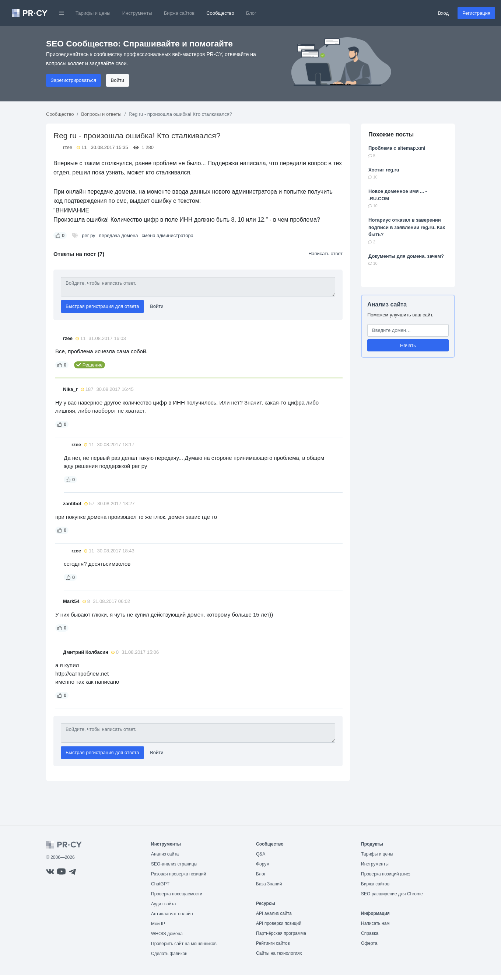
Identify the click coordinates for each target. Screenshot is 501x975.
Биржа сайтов (179, 13)
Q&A (260, 854)
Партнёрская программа (281, 933)
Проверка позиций (385, 874)
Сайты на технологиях (279, 953)
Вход (443, 13)
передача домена (118, 235)
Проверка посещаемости (176, 893)
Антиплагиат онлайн (172, 913)
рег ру (88, 235)
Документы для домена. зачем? (406, 256)
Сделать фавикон (169, 953)
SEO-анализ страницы (174, 864)
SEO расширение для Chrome (392, 893)
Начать (408, 345)
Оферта (369, 943)
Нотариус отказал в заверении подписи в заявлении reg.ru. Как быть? (406, 227)
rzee (67, 147)
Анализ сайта (387, 304)
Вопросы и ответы (101, 114)
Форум (262, 864)
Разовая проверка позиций (178, 874)
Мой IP (158, 923)
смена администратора (167, 235)
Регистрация (476, 13)
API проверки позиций (278, 923)
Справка (369, 933)
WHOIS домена (167, 933)
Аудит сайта (163, 903)
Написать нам (375, 923)
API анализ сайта (274, 913)
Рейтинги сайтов (273, 943)
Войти (117, 80)
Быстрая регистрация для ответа (102, 306)
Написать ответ (325, 253)
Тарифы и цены (93, 13)
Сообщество (220, 13)
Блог (251, 13)
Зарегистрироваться (73, 80)
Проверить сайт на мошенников (184, 943)
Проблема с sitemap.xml (396, 148)
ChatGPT (160, 883)
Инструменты (137, 13)
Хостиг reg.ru (383, 170)
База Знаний (269, 883)
